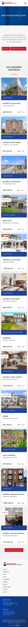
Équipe (4, 574)
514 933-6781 (8, 605)
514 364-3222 (8, 614)
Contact (5, 589)
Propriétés (6, 571)
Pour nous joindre (18, 48)
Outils (4, 576)
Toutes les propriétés (14, 550)
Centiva (17, 625)
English (5, 592)
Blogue (5, 584)
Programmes (6, 579)
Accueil (5, 48)
